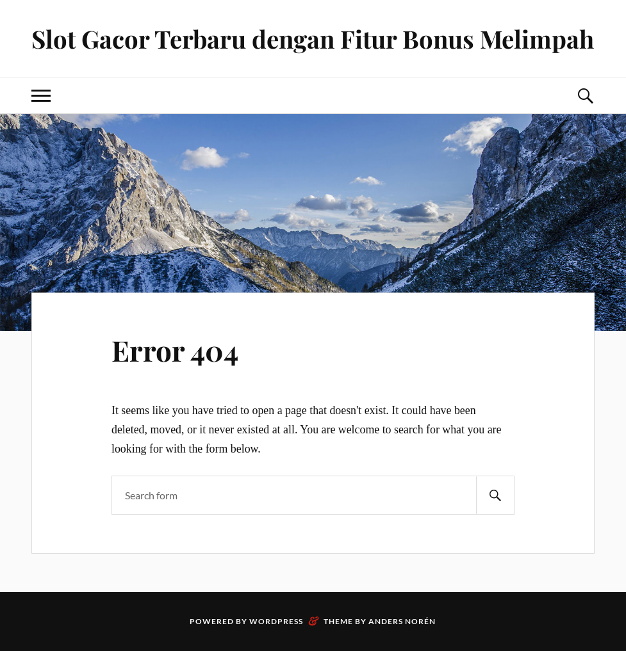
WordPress (276, 621)
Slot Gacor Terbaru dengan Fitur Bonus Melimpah (312, 38)
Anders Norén (402, 621)
